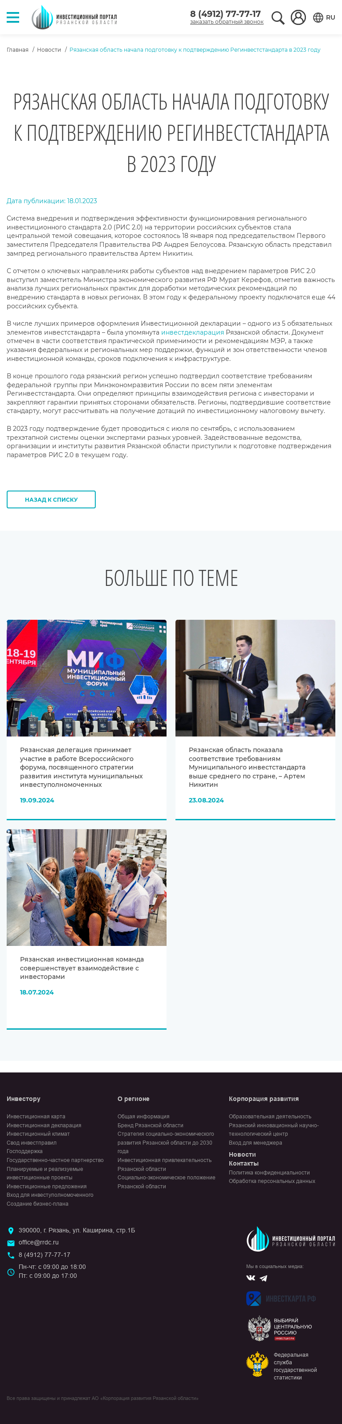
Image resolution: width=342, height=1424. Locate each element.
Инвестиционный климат (38, 1134)
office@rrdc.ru (39, 1242)
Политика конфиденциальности (269, 1173)
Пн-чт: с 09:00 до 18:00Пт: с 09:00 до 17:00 (52, 1271)
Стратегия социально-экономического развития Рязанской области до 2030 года (166, 1142)
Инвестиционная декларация (44, 1125)
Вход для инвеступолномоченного (50, 1195)
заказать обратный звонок (227, 21)
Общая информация (144, 1116)
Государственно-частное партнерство (55, 1160)
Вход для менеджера (255, 1143)
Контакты (244, 1163)
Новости (49, 49)
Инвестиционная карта (36, 1116)
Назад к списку (51, 499)
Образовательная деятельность (270, 1116)
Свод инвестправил (32, 1143)
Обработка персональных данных (272, 1181)
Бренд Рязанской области (150, 1125)
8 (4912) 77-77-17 (225, 14)
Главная (17, 49)
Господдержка (25, 1151)
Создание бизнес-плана (38, 1204)
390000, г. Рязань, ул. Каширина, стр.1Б (77, 1230)
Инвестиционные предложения (47, 1186)
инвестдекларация (192, 332)
